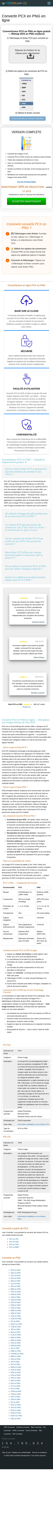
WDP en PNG (16, 1310)
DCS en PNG (16, 1278)
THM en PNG (16, 1327)
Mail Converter (36, 1427)
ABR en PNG (16, 1305)
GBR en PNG (16, 1351)
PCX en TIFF (14, 1244)
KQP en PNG (16, 1313)
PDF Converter (9, 1427)
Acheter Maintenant (26, 201)
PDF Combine (17, 1434)
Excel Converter (31, 1430)
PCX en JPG (14, 1239)
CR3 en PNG (16, 1308)
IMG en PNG (15, 1281)
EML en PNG (16, 1337)
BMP (24, 88)
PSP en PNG (16, 1302)
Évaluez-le (26, 707)
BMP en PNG (16, 1289)
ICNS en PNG (16, 1319)
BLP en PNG (15, 1332)
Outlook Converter (23, 1427)
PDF (23, 107)
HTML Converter (18, 1430)
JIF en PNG (15, 1348)
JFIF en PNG (16, 1343)
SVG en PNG (16, 1316)
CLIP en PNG (16, 1335)
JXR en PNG (15, 1297)
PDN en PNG (16, 1346)
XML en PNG (16, 1273)
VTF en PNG (15, 1275)
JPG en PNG (15, 1286)
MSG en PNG (16, 1340)
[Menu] (48, 3)
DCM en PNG (16, 1300)
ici (37, 451)
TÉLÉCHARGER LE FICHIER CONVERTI (27, 119)
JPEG (24, 84)
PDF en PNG (16, 1270)
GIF (23, 96)
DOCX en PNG (16, 1324)
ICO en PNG (15, 1284)
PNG (24, 103)
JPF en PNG (15, 1329)
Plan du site (6, 1452)
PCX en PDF (14, 1242)
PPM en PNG (16, 1294)
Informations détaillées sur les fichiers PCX (33, 1124)
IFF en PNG (15, 1321)
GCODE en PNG (17, 1354)
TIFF (24, 92)
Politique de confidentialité (21, 1452)
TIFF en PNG (16, 1292)
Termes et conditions (39, 1452)
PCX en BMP (14, 1247)
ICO (23, 100)
